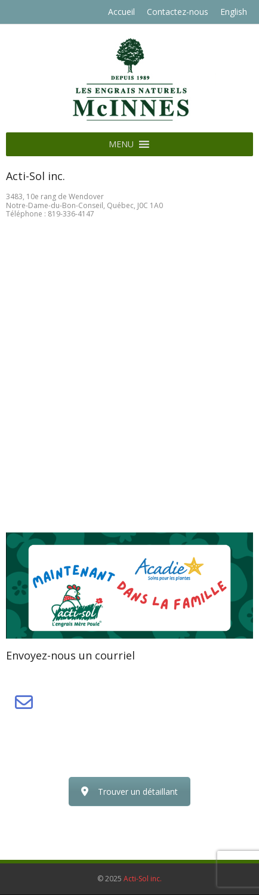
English (233, 11)
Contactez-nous (177, 11)
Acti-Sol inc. (143, 879)
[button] (121, 144)
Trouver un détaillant (129, 791)
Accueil (121, 11)
